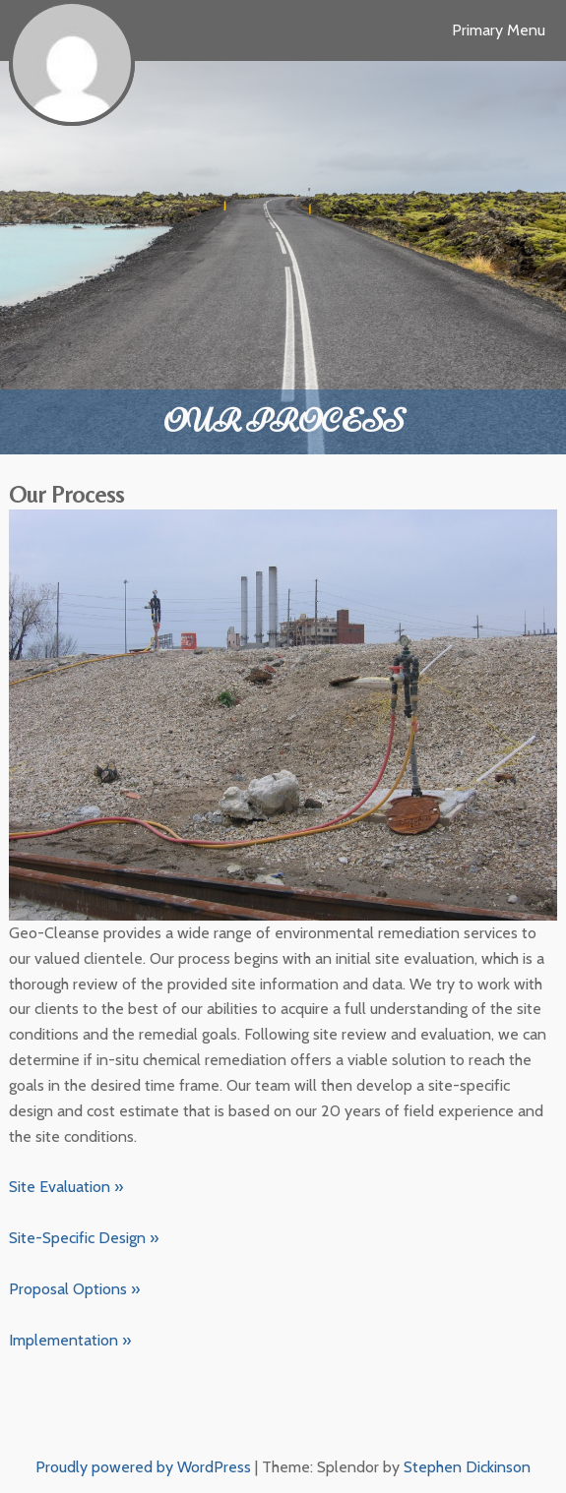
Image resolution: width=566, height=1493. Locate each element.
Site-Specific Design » (83, 1237)
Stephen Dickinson (467, 1467)
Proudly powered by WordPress (143, 1467)
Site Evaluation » (66, 1186)
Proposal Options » (74, 1289)
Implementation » (70, 1340)
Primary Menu (498, 30)
